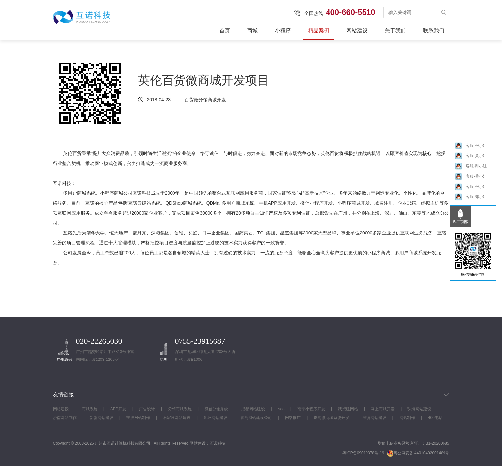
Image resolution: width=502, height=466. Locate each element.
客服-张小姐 (471, 148)
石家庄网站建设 (177, 417)
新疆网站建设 (101, 417)
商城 (252, 30)
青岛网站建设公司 (256, 417)
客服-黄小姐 (471, 158)
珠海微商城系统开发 (331, 417)
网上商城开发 (383, 409)
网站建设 (356, 30)
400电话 (435, 417)
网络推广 (293, 417)
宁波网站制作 (138, 417)
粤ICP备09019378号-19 (363, 453)
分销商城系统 (180, 409)
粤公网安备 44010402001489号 (418, 453)
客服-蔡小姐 (471, 179)
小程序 (283, 30)
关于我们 (395, 30)
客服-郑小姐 (471, 199)
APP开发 (118, 409)
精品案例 (318, 30)
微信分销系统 (216, 409)
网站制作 (407, 417)
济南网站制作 (65, 417)
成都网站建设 (253, 409)
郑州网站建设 (215, 417)
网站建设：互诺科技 (207, 443)
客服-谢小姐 (471, 168)
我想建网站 (348, 409)
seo (281, 409)
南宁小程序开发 (311, 409)
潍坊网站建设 (374, 417)
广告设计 (147, 409)
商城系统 (89, 409)
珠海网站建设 (419, 409)
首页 (224, 30)
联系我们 (433, 30)
